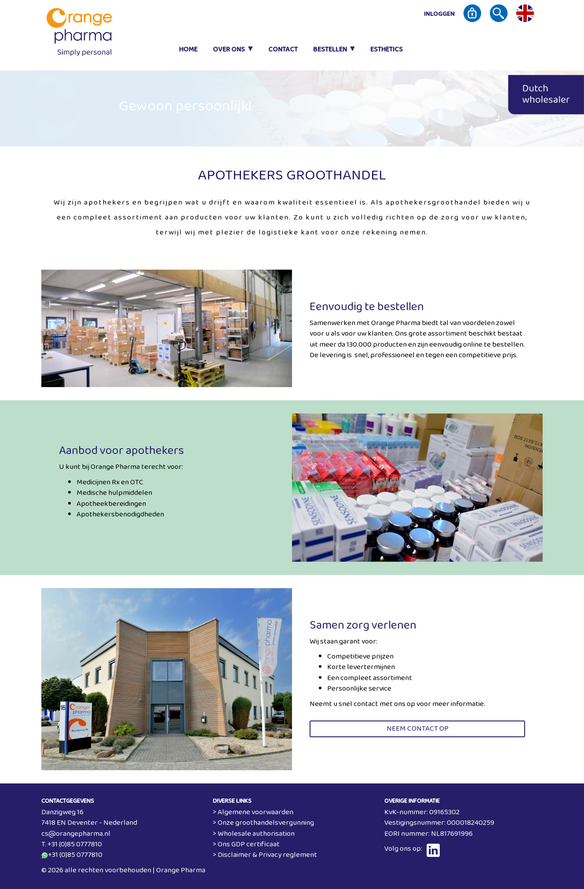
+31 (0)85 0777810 (75, 855)
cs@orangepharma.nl (75, 834)
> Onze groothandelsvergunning (263, 823)
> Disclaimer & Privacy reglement (265, 855)
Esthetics (386, 49)
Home (188, 49)
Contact (283, 49)
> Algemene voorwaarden (253, 812)
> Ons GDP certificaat (246, 844)
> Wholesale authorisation (254, 834)
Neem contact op (418, 729)
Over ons (229, 49)
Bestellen (330, 49)
